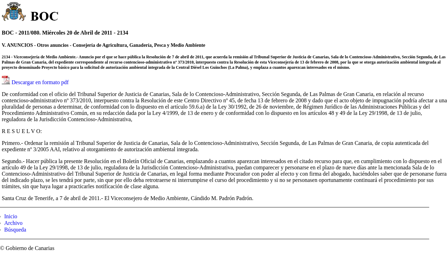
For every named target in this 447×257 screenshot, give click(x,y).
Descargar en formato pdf (40, 82)
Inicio (10, 216)
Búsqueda (15, 230)
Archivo (13, 223)
